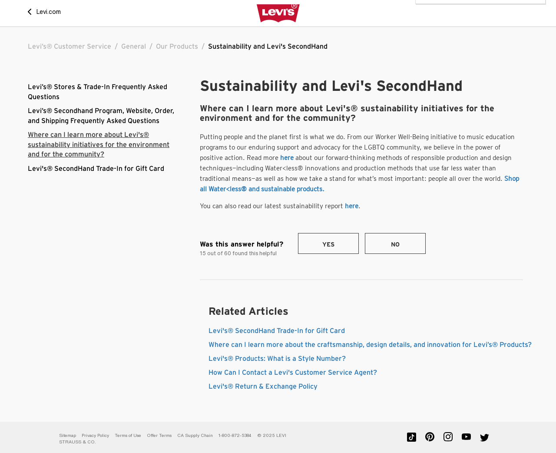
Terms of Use (128, 435)
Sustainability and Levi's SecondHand (268, 46)
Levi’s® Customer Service (69, 46)
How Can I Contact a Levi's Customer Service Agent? (292, 372)
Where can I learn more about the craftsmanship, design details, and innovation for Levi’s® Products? (370, 344)
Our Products (177, 46)
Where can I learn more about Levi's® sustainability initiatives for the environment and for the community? (98, 144)
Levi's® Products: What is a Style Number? (277, 358)
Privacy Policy (95, 435)
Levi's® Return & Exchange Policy (263, 386)
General (133, 46)
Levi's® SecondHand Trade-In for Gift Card (96, 168)
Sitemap (67, 435)
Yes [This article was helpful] (328, 245)
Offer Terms (159, 435)
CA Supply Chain (195, 435)
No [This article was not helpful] (395, 245)
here (287, 158)
